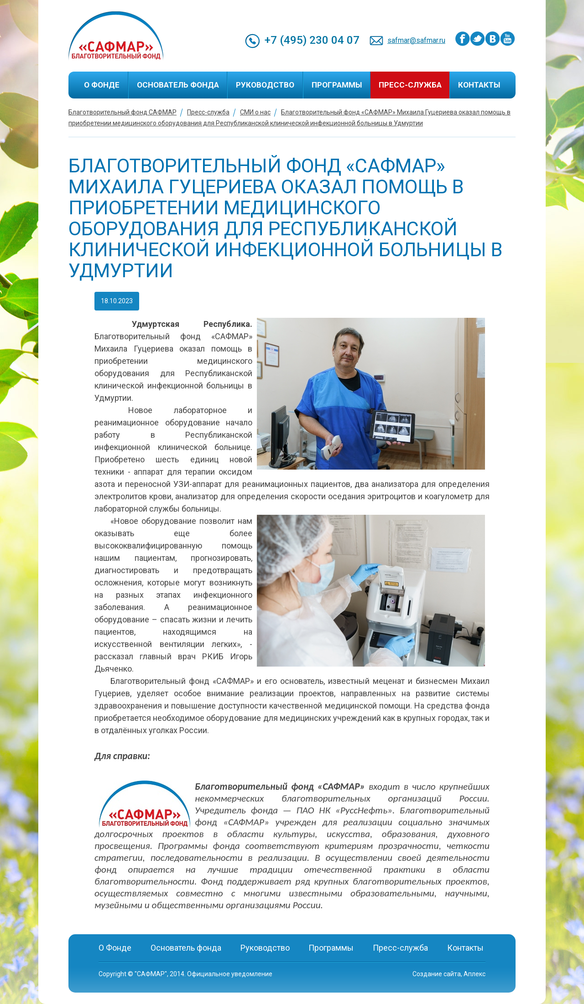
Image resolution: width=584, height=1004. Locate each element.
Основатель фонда (178, 84)
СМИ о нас (255, 112)
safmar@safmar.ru (416, 40)
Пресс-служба (410, 84)
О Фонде (102, 84)
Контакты (479, 84)
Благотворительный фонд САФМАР (122, 112)
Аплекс (474, 974)
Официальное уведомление (229, 974)
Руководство (265, 84)
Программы (337, 84)
